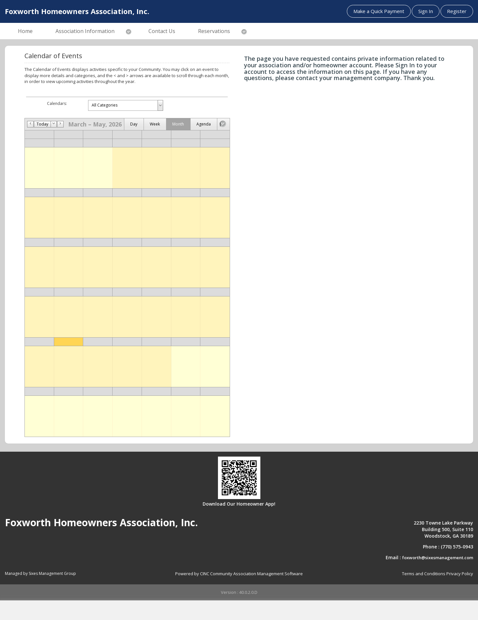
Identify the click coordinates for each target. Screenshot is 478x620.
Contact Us (161, 31)
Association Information (85, 31)
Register (457, 11)
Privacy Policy (459, 574)
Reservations (214, 31)
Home (25, 31)
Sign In (425, 11)
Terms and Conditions (423, 574)
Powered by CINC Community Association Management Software (239, 574)
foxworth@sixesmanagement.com (437, 558)
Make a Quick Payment (378, 11)
